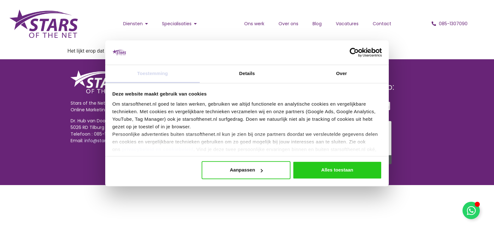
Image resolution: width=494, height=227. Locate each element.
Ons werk (254, 23)
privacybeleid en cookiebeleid (157, 149)
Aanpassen (246, 170)
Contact (382, 23)
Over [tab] (341, 73)
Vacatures (347, 23)
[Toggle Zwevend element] (471, 210)
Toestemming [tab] (152, 73)
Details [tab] (247, 73)
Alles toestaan (337, 170)
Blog (317, 23)
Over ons (288, 23)
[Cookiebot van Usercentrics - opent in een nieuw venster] (354, 52)
